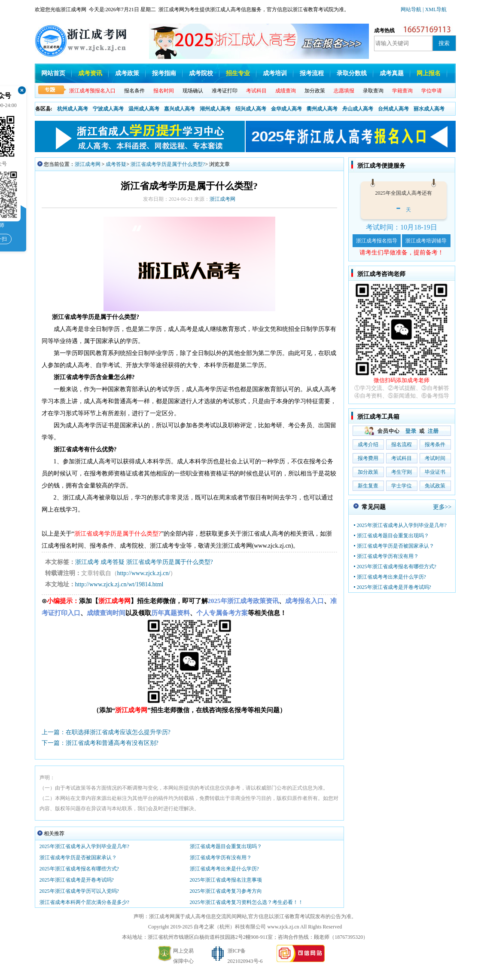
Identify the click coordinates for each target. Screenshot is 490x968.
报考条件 (435, 444)
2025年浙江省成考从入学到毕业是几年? (84, 846)
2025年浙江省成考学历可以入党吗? (79, 891)
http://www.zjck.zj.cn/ (143, 573)
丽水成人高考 (429, 109)
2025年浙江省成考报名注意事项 (226, 880)
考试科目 (401, 458)
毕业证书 (435, 472)
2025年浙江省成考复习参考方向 (226, 891)
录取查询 (373, 91)
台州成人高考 (393, 109)
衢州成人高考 (322, 109)
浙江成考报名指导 (376, 241)
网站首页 (53, 73)
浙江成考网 (87, 164)
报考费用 (368, 458)
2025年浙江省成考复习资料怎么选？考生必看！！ (246, 902)
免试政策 (435, 486)
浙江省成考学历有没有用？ (221, 858)
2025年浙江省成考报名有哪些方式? (79, 869)
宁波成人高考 (108, 109)
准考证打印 (224, 91)
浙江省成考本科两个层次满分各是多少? (87, 902)
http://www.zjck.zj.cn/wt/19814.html (119, 584)
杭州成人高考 (72, 109)
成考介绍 (368, 444)
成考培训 (275, 73)
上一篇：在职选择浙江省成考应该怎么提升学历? (106, 732)
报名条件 (134, 91)
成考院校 (201, 73)
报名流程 (401, 444)
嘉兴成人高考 (179, 109)
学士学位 (401, 486)
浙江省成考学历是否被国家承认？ (78, 858)
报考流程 (312, 73)
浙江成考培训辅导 (426, 241)
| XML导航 (435, 9)
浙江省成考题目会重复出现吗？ (226, 846)
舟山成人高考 (357, 109)
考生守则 (401, 472)
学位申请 (431, 91)
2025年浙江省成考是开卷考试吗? (77, 880)
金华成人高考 (286, 109)
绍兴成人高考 (250, 109)
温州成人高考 (143, 109)
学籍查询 (402, 91)
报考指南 (164, 73)
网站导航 (412, 9)
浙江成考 (87, 562)
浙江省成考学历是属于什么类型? (168, 164)
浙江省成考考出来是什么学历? (224, 869)
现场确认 (193, 91)
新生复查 (368, 486)
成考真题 (392, 73)
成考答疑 (116, 164)
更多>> (442, 507)
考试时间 (435, 458)
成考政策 (127, 73)
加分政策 (314, 91)
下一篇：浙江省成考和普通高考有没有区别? (100, 743)
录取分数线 (352, 73)
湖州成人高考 (215, 109)
